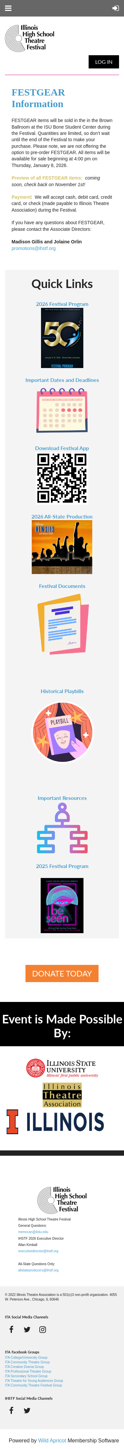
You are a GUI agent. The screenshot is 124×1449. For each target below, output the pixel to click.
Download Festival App (62, 448)
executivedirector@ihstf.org (38, 1251)
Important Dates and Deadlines (62, 380)
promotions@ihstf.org (34, 248)
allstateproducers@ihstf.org (38, 1270)
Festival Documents (62, 586)
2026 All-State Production (62, 516)
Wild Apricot (52, 1440)
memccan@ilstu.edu (33, 1232)
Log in (103, 62)
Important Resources (62, 798)
